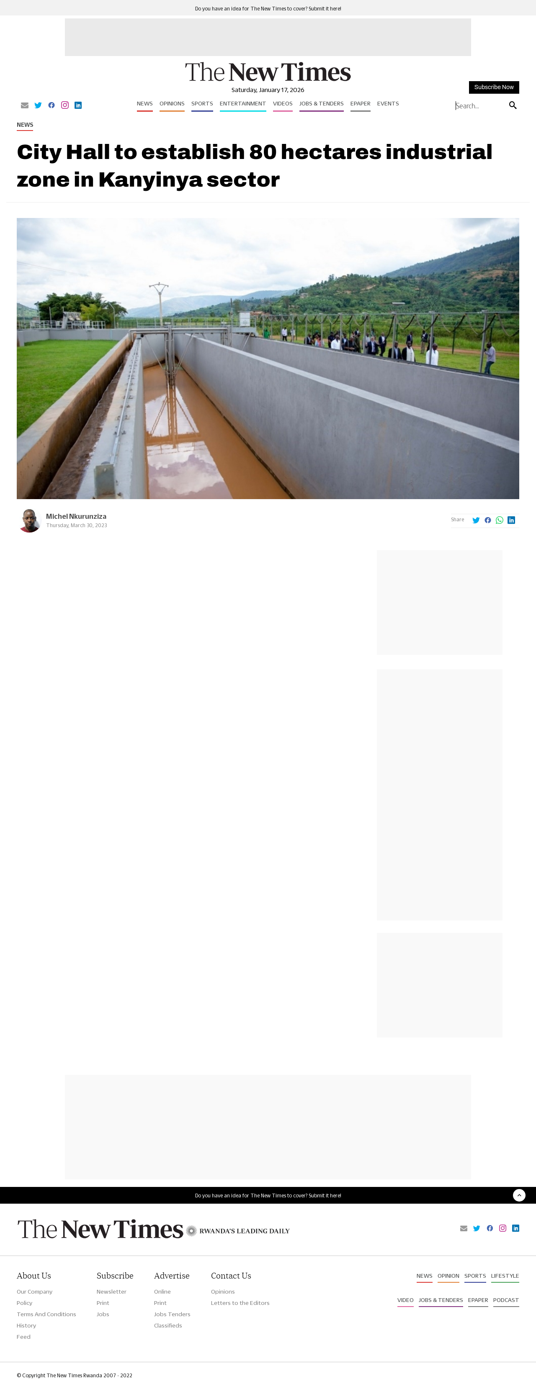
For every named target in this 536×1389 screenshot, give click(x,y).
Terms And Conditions (46, 1314)
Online (162, 1291)
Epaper (360, 103)
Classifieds (168, 1325)
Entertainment (243, 103)
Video (405, 1300)
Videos (283, 103)
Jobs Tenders (172, 1314)
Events (388, 103)
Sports (202, 103)
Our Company (34, 1291)
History (26, 1325)
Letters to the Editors (240, 1302)
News (145, 103)
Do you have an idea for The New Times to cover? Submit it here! (268, 8)
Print (103, 1302)
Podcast (506, 1300)
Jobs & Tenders (321, 103)
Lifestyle (505, 1275)
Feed (24, 1336)
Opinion (448, 1275)
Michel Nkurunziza (76, 516)
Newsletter (111, 1291)
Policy (24, 1302)
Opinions (172, 103)
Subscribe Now (494, 87)
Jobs (103, 1314)
